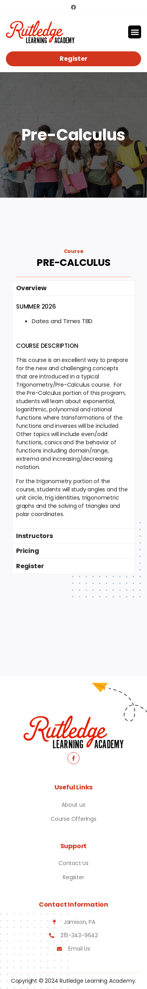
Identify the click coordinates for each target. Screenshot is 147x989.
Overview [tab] (31, 288)
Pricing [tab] (27, 550)
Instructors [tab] (34, 535)
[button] (134, 31)
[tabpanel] (73, 411)
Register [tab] (30, 566)
